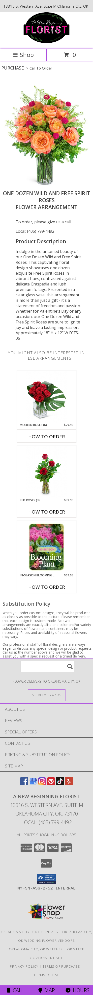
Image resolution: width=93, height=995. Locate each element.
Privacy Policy (24, 966)
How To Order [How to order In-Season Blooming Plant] (46, 587)
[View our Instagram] (42, 783)
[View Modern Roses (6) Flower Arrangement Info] (46, 397)
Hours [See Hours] (77, 990)
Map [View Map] (46, 990)
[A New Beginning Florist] (46, 41)
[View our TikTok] (60, 783)
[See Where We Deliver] (46, 695)
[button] (46, 879)
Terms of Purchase (61, 966)
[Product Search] (47, 666)
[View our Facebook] (24, 783)
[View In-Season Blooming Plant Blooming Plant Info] (46, 547)
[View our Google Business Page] (33, 783)
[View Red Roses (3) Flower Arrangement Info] (46, 472)
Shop (23, 55)
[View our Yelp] (69, 783)
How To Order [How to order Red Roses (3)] (46, 512)
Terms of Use (47, 975)
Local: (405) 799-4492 (35, 231)
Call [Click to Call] (15, 990)
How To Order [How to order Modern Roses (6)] (46, 436)
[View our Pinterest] (51, 783)
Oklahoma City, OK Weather (36, 949)
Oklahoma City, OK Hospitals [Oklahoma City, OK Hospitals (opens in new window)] (29, 932)
